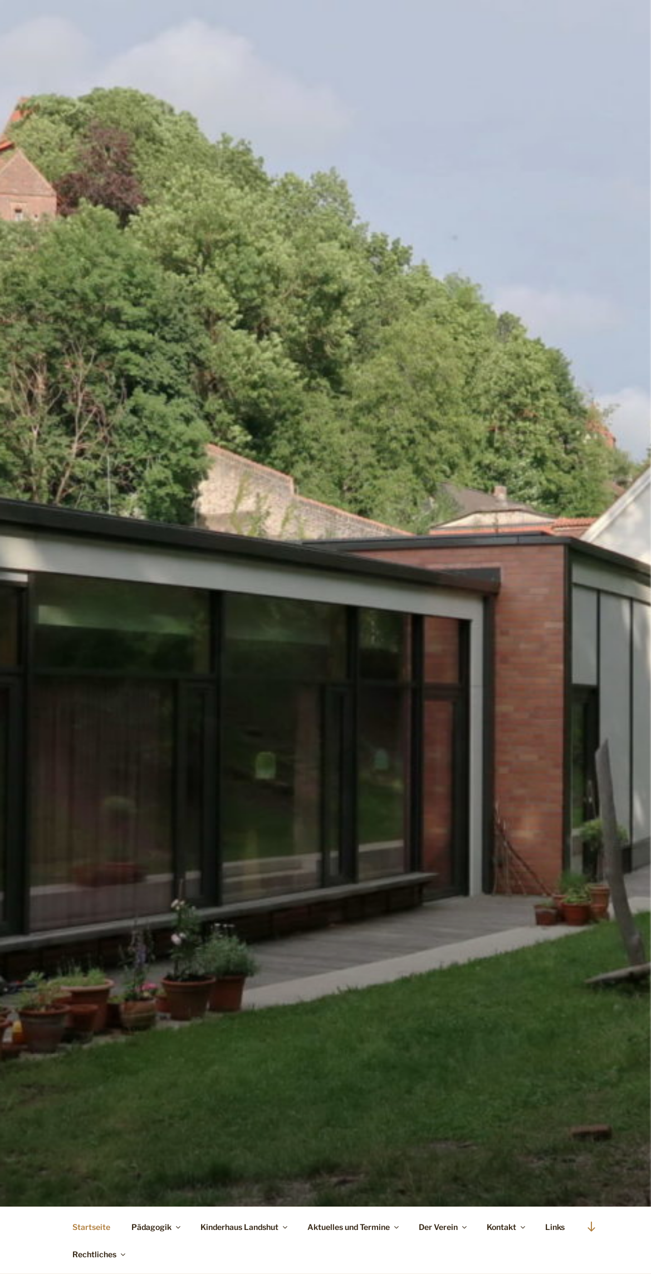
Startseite (91, 1227)
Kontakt (507, 1227)
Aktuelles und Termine (353, 1227)
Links (555, 1227)
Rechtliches (99, 1254)
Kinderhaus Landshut (244, 1227)
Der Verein (443, 1227)
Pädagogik (156, 1227)
